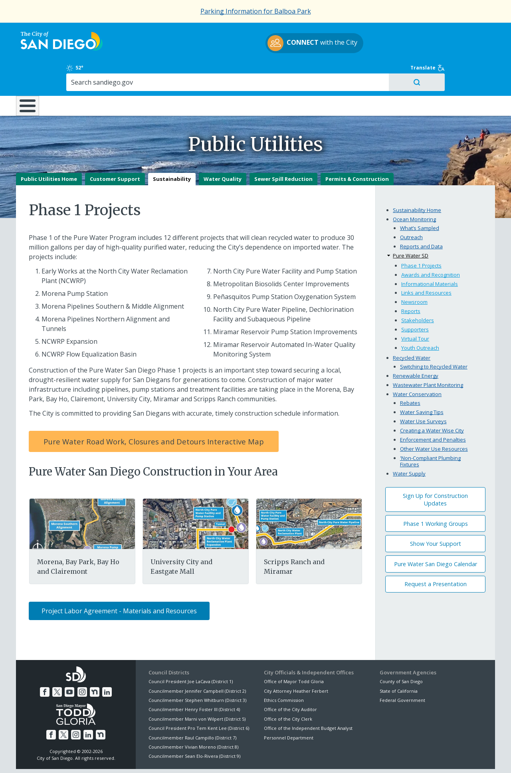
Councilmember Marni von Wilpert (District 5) (197, 691)
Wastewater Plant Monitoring (428, 357)
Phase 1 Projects (421, 237)
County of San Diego (401, 653)
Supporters (415, 301)
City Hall (455, 71)
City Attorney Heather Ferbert (296, 663)
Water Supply (409, 445)
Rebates (410, 375)
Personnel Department (288, 709)
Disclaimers (156, 757)
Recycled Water (411, 329)
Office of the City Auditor (290, 681)
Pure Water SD (410, 227)
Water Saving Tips (422, 384)
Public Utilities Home (49, 151)
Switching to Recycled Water (433, 338)
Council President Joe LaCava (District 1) (191, 653)
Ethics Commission (284, 672)
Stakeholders (417, 292)
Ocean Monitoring (414, 191)
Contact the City (346, 757)
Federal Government (402, 672)
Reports (410, 283)
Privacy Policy (196, 757)
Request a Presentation (435, 556)
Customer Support (115, 151)
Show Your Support (435, 515)
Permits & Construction (357, 151)
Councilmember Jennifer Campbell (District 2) (197, 663)
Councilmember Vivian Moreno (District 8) (193, 719)
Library (300, 71)
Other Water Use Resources (434, 420)
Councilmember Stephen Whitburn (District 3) (197, 672)
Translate (478, 32)
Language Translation (290, 757)
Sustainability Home (417, 182)
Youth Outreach (420, 319)
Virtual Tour (415, 310)
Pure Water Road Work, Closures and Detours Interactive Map (154, 413)
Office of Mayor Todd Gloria (294, 653)
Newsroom (414, 273)
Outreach (411, 209)
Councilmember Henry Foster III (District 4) (194, 681)
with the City (254, 44)
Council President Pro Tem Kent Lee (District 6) (199, 700)
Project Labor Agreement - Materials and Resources (119, 583)
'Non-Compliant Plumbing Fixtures (430, 433)
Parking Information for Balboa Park (255, 11)
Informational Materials (429, 255)
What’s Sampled (419, 200)
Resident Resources (155, 71)
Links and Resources (426, 264)
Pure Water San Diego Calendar (435, 536)
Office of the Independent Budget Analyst (308, 700)
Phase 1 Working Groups (435, 495)
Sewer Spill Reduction (283, 151)
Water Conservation (417, 366)
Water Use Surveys (423, 393)
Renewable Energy (415, 347)
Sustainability (172, 151)
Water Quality (223, 151)
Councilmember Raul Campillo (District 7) (192, 709)
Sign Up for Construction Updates (435, 471)
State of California (399, 663)
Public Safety (377, 71)
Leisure (83, 71)
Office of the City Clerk (288, 691)
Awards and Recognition (430, 246)
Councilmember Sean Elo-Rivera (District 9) (194, 728)
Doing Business (227, 71)
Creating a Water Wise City (432, 402)
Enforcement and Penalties (433, 411)
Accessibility (238, 757)
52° (383, 32)
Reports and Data (421, 218)
